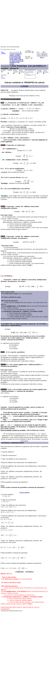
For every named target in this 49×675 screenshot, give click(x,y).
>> (30, 58)
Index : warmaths (3, 53)
